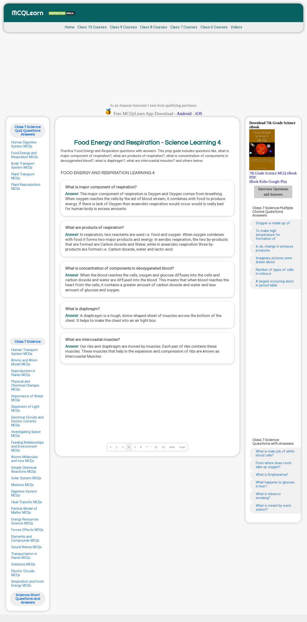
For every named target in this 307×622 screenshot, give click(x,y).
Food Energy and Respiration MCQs (24, 155)
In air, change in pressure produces (274, 248)
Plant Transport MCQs (22, 176)
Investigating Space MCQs (26, 434)
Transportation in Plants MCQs (24, 556)
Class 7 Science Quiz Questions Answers (27, 130)
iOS (198, 113)
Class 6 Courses (214, 27)
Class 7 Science (27, 341)
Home (70, 27)
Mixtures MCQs (22, 485)
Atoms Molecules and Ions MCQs (24, 459)
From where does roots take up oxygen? (273, 465)
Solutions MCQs (23, 564)
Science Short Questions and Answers (27, 598)
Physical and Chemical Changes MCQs (25, 385)
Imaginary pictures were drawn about (274, 260)
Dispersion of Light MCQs (25, 409)
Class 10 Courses (92, 27)
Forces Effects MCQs (27, 530)
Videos (236, 27)
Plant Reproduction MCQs (25, 187)
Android (184, 113)
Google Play (278, 182)
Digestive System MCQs (24, 493)
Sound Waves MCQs (26, 547)
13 (163, 447)
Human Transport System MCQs (24, 352)
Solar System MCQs (26, 478)
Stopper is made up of (273, 223)
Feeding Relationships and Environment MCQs (27, 446)
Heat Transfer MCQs (26, 502)
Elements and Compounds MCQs (25, 539)
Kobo (263, 182)
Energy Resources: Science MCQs (25, 521)
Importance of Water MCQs (27, 398)
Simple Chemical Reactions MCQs (23, 470)
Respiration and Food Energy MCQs (27, 584)
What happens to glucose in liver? (275, 484)
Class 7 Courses (183, 27)
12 (155, 447)
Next (172, 447)
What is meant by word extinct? (273, 508)
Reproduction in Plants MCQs (23, 373)
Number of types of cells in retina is (274, 272)
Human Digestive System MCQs (24, 144)
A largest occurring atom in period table (275, 283)
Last (182, 447)
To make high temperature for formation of (268, 235)
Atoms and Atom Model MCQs (24, 362)
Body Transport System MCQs (22, 166)
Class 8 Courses (153, 27)
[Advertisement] (153, 69)
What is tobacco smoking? (268, 496)
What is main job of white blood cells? (275, 453)
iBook (253, 182)
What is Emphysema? (272, 475)
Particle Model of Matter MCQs (24, 511)
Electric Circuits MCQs (22, 573)
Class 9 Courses (123, 27)
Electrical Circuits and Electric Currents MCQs (27, 421)
